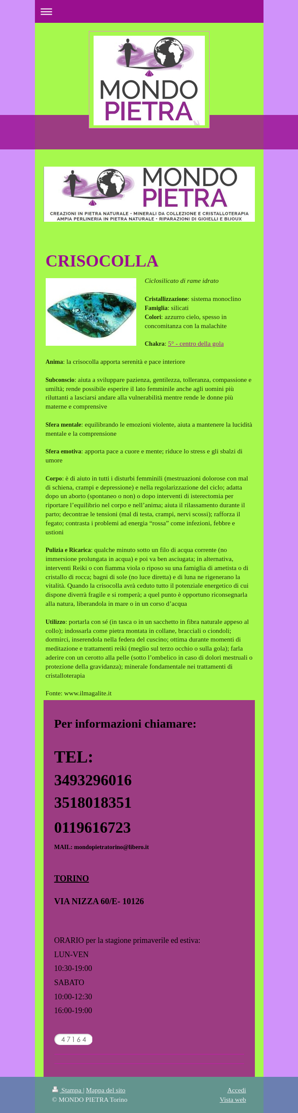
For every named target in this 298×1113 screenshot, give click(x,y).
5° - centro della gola (196, 343)
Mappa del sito (105, 1090)
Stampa (67, 1090)
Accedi (236, 1090)
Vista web (233, 1099)
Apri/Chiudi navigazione (149, 11)
